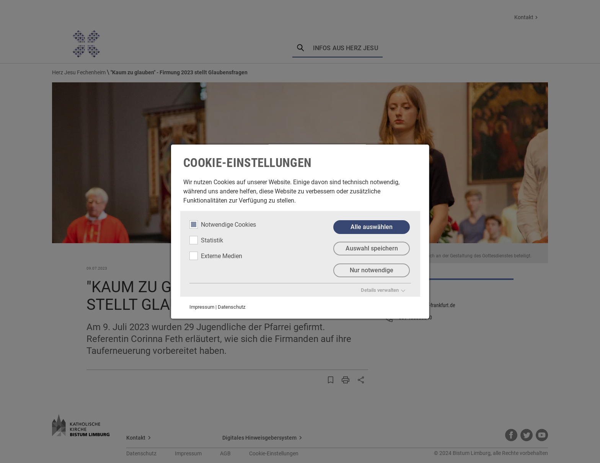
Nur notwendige (371, 270)
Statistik (206, 240)
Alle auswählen (372, 227)
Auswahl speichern (371, 248)
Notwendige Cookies (222, 224)
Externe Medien (215, 256)
